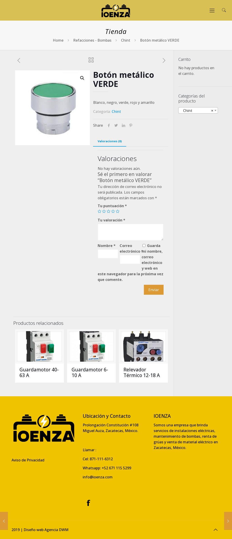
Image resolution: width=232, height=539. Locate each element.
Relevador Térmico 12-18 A (141, 372)
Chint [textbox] (196, 110)
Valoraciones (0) (110, 141)
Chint (125, 40)
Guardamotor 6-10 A (90, 372)
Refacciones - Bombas (92, 40)
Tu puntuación (112, 205)
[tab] (109, 141)
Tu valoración (111, 220)
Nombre (107, 245)
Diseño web (34, 529)
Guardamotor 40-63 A (39, 372)
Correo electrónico (130, 248)
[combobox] (198, 110)
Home (58, 40)
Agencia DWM (56, 529)
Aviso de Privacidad (28, 460)
